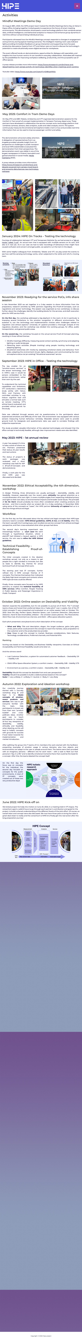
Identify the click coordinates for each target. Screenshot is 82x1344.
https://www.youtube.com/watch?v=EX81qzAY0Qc (35, 72)
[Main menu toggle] (77, 6)
